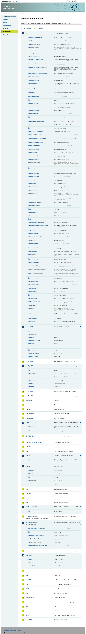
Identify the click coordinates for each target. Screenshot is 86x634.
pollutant (32, 215)
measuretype (33, 152)
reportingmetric (34, 243)
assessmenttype (34, 76)
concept (32, 470)
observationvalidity (35, 198)
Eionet (9, 13)
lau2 (27, 575)
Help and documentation (9, 16)
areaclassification (34, 63)
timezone (32, 313)
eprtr (27, 422)
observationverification (36, 202)
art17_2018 (29, 396)
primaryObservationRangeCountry (39, 225)
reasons (32, 383)
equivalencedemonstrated (37, 121)
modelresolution (34, 176)
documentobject (34, 110)
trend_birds (33, 350)
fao (27, 451)
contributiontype (34, 96)
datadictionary (30, 413)
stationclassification (35, 295)
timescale (32, 305)
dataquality (29, 418)
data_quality (33, 334)
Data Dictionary (15, 13)
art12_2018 (29, 361)
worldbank (29, 619)
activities (32, 370)
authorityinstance (34, 80)
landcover (29, 555)
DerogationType (34, 532)
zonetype (32, 321)
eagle (31, 562)
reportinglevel (33, 240)
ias (27, 498)
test (27, 606)
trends (32, 386)
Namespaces (6, 37)
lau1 (27, 571)
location (32, 337)
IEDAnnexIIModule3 (32, 516)
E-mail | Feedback (8, 629)
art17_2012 (29, 391)
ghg (27, 489)
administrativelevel (35, 44)
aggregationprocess (35, 53)
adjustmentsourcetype (36, 37)
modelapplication (34, 159)
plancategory (33, 209)
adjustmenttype (34, 40)
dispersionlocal (34, 103)
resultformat (33, 251)
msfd (27, 588)
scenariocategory (34, 278)
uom (27, 611)
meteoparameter (34, 155)
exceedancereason (35, 128)
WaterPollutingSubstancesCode (38, 545)
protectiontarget (34, 233)
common (28, 409)
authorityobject (34, 83)
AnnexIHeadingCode (35, 511)
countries (32, 377)
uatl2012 (32, 565)
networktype (33, 186)
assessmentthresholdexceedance (38, 73)
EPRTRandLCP (30, 436)
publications (30, 597)
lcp (27, 584)
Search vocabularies (27, 28)
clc (31, 559)
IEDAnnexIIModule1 (32, 507)
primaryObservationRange (37, 222)
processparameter (35, 230)
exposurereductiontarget (36, 131)
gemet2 (28, 466)
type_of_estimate (34, 353)
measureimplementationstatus (38, 138)
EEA (10, 1)
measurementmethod (35, 145)
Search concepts (39, 28)
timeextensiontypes (35, 301)
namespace (33, 183)
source (32, 477)
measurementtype (35, 149)
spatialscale (33, 288)
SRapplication (33, 291)
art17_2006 (29, 366)
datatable (32, 100)
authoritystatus (34, 88)
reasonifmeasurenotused (36, 236)
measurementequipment (36, 142)
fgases (28, 455)
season (32, 346)
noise (27, 593)
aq (26, 33)
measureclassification (36, 134)
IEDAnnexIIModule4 (32, 522)
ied (27, 502)
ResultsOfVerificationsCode (37, 535)
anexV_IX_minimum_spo (36, 59)
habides (28, 493)
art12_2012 (29, 326)
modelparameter (34, 173)
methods (32, 380)
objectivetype (33, 190)
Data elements (7, 25)
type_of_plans (34, 356)
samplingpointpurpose (36, 265)
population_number (35, 340)
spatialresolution (34, 284)
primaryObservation (35, 219)
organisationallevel (35, 205)
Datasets (5, 19)
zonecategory (33, 318)
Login (69, 1)
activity (32, 426)
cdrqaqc (32, 92)
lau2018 (28, 580)
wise (27, 615)
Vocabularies (7, 31)
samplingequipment (35, 259)
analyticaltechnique (35, 56)
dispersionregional (35, 106)
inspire (28, 551)
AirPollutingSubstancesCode (37, 528)
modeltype (33, 180)
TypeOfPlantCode (34, 538)
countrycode (33, 331)
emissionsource (34, 113)
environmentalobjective (36, 117)
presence (32, 343)
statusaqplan (33, 298)
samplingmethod (34, 262)
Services (5, 34)
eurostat (28, 446)
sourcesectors (34, 281)
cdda (27, 405)
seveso (28, 602)
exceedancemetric (35, 124)
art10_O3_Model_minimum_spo (38, 67)
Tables (5, 22)
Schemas (5, 28)
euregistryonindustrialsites (34, 442)
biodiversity (29, 400)
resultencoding (34, 247)
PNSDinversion (34, 212)
